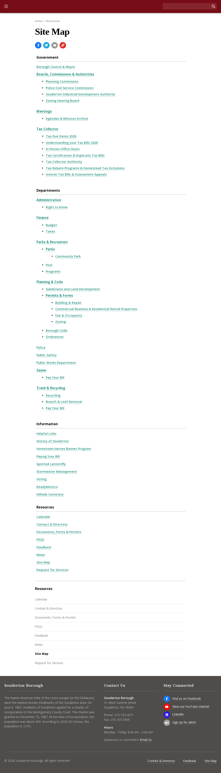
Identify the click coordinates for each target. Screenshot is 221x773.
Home (39, 21)
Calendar (43, 517)
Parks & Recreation (52, 242)
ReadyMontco (47, 487)
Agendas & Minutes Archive (67, 118)
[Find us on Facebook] (167, 699)
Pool (49, 265)
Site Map (43, 562)
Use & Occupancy (68, 315)
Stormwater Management (56, 471)
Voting (41, 479)
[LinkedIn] (167, 715)
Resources (53, 21)
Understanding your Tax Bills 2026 (72, 143)
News (40, 555)
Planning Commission (62, 81)
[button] (6, 6)
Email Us (146, 740)
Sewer (41, 370)
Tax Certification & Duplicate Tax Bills (75, 155)
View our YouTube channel (190, 706)
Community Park (68, 256)
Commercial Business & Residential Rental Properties (96, 309)
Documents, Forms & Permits (58, 532)
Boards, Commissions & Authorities (65, 74)
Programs (53, 271)
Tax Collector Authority (64, 162)
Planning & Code (49, 282)
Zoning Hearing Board (62, 101)
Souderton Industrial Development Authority (80, 94)
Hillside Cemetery (50, 494)
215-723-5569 (120, 720)
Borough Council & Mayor (55, 67)
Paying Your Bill (48, 456)
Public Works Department (56, 363)
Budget (51, 225)
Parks (50, 249)
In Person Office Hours (63, 149)
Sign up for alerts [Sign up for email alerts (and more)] (184, 722)
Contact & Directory (52, 524)
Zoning (60, 322)
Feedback (43, 547)
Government (47, 57)
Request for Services (52, 570)
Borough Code (56, 330)
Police (41, 347)
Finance (42, 217)
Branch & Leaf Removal (64, 402)
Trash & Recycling (50, 388)
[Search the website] (186, 6)
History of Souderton (52, 441)
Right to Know (57, 207)
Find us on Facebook (186, 698)
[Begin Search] (213, 6)
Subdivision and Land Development (73, 289)
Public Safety (46, 355)
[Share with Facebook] (38, 45)
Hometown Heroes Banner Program (63, 449)
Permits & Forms (59, 295)
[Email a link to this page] (54, 45)
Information (47, 424)
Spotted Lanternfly (51, 464)
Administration (48, 200)
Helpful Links (46, 433)
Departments (48, 190)
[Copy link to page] (63, 45)
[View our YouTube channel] (167, 707)
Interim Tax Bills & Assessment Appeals (76, 174)
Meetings (44, 111)
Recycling (53, 395)
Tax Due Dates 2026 (61, 136)
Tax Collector (47, 129)
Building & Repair (68, 303)
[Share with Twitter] (46, 45)
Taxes (50, 231)
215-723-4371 (124, 715)
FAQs (40, 539)
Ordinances (54, 337)
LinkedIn (178, 714)
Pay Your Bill (55, 377)
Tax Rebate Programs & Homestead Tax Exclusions (85, 168)
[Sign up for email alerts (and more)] (167, 723)
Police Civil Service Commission (69, 88)
